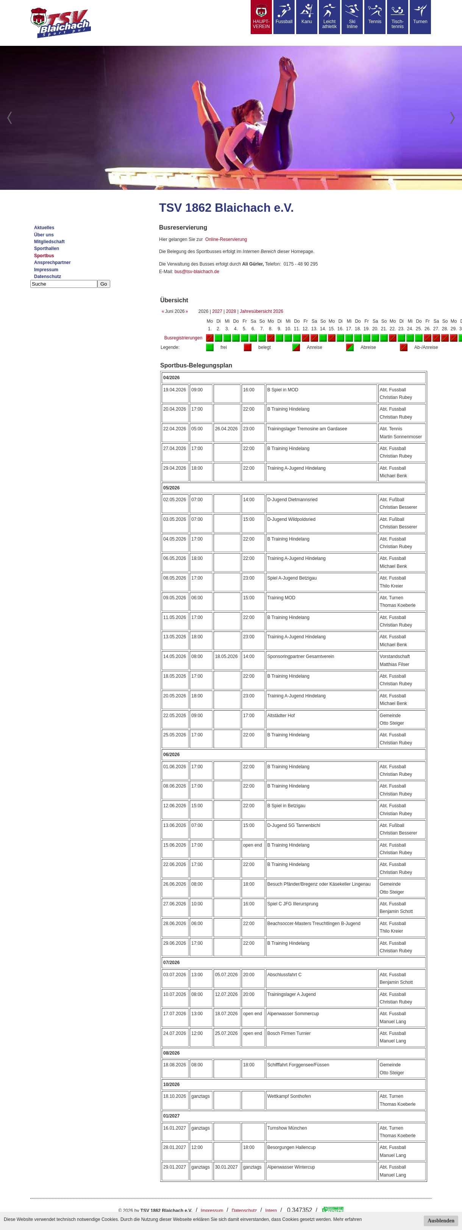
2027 (217, 311)
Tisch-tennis (397, 16)
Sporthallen (46, 248)
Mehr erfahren (347, 1219)
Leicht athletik (329, 16)
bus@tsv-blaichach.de (197, 271)
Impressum (46, 269)
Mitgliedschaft (49, 241)
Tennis (375, 14)
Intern (271, 1210)
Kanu (307, 14)
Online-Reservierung (226, 239)
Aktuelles (44, 227)
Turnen (420, 14)
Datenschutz (47, 276)
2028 (231, 311)
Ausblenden (441, 1221)
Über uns (44, 235)
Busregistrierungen (183, 338)
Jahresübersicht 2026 (261, 311)
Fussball (284, 14)
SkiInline (352, 16)
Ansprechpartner (52, 262)
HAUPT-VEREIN (261, 16)
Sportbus (44, 255)
